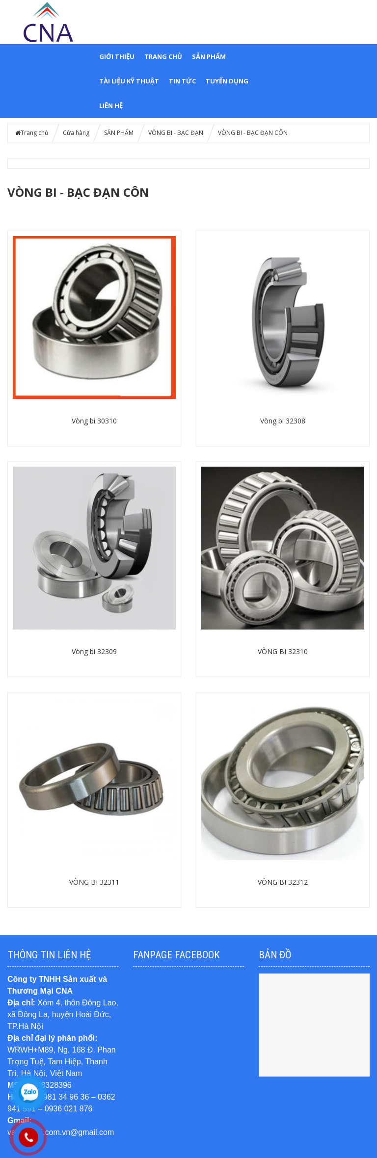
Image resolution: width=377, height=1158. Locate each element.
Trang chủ (163, 56)
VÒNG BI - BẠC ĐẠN (175, 133)
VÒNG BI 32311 (94, 882)
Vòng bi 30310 (94, 420)
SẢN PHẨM (209, 56)
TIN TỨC (182, 81)
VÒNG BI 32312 (283, 882)
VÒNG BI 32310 (283, 651)
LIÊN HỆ (111, 105)
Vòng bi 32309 (94, 651)
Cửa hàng (76, 133)
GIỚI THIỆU (117, 56)
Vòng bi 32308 (282, 420)
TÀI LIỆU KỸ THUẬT (129, 81)
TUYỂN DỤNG (227, 81)
